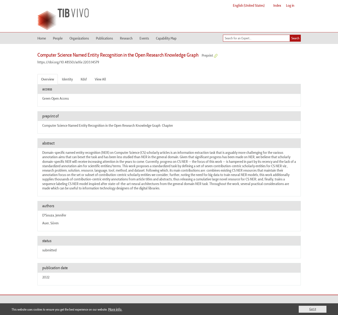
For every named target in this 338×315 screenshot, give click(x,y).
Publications (104, 38)
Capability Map (166, 38)
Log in (290, 5)
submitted (49, 250)
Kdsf (84, 79)
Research (126, 38)
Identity (67, 79)
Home (41, 38)
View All (100, 79)
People (58, 38)
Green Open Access (55, 98)
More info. (115, 309)
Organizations (79, 38)
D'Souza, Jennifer (54, 215)
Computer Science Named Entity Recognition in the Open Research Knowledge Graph (101, 125)
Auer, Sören (50, 223)
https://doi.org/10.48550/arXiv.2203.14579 (68, 62)
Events (144, 38)
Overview (47, 79)
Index (277, 5)
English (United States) (249, 5)
